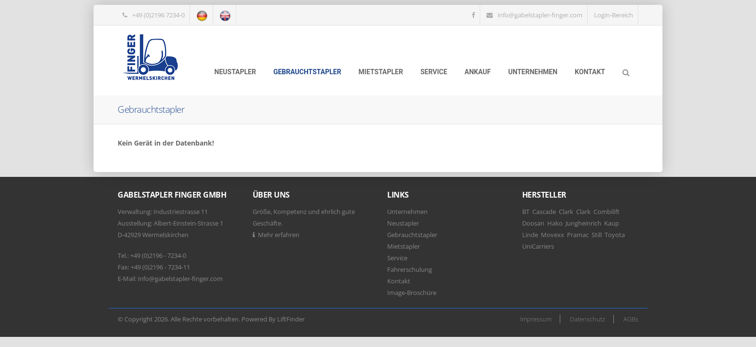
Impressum (536, 319)
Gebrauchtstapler (307, 72)
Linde (530, 234)
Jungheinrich (583, 223)
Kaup (611, 223)
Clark (566, 211)
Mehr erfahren (278, 234)
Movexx (552, 234)
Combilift (607, 211)
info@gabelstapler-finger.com (540, 15)
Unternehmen (532, 72)
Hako (555, 223)
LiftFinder (291, 319)
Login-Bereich (613, 15)
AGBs (630, 319)
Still (597, 234)
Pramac (578, 234)
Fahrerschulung (409, 269)
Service (433, 72)
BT (525, 211)
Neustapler (235, 72)
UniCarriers (538, 246)
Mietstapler (381, 72)
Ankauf (478, 72)
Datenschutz (587, 319)
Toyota (615, 234)
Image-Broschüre (411, 292)
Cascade (544, 211)
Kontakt (590, 72)
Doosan (533, 223)
